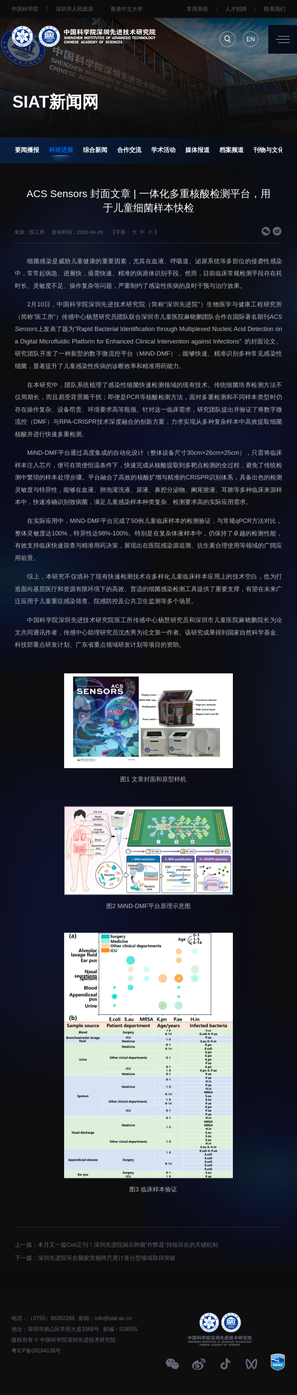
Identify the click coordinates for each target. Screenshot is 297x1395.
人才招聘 (236, 9)
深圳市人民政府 (74, 9)
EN (250, 38)
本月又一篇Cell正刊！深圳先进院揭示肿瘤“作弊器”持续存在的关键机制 (128, 1262)
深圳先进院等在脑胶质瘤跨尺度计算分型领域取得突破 (107, 1275)
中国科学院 (24, 9)
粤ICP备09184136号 (36, 1350)
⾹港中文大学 (126, 9)
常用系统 (197, 9)
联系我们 (275, 9)
